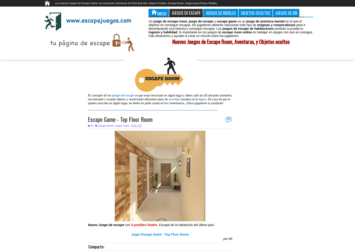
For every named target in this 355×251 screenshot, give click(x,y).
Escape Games (106, 126)
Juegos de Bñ (286, 13)
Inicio (159, 13)
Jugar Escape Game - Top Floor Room (160, 234)
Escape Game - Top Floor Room (120, 119)
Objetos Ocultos (255, 13)
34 (228, 119)
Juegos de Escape (186, 13)
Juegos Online (122, 126)
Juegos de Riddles (221, 13)
